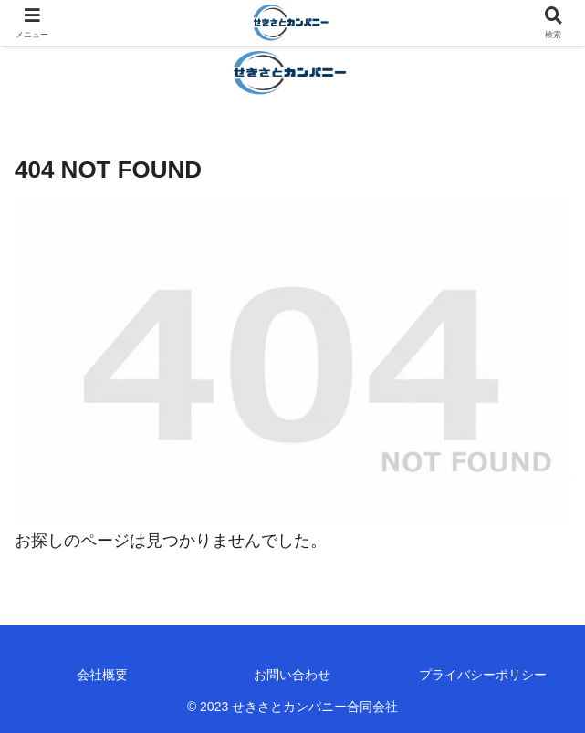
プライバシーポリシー (483, 674)
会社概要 (102, 674)
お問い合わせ (292, 674)
